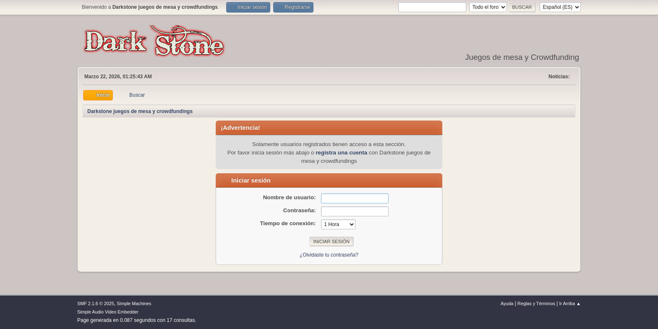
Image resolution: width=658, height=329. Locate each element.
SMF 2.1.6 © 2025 (95, 303)
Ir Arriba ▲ (570, 303)
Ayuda (507, 303)
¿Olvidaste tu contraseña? (329, 255)
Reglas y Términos (536, 303)
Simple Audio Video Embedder (107, 311)
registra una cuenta (341, 152)
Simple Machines (134, 303)
